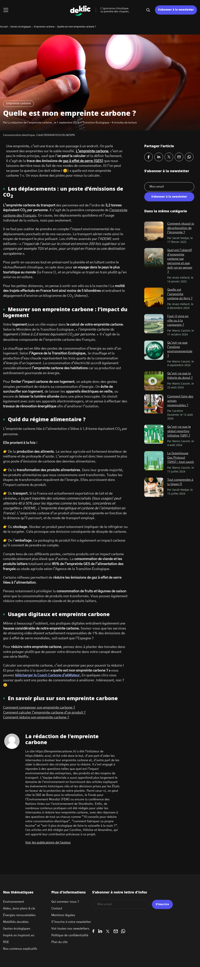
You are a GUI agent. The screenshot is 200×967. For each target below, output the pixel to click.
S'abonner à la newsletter (169, 196)
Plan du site (59, 942)
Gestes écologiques (16, 928)
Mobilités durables (16, 921)
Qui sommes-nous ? (65, 901)
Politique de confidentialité (69, 935)
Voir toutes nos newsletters (70, 928)
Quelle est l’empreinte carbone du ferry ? (180, 294)
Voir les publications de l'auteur (48, 842)
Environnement (13, 901)
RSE (6, 942)
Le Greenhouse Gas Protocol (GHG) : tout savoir (180, 457)
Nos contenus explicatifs (20, 948)
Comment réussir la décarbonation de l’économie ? (180, 228)
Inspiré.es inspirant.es (18, 935)
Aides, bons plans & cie (19, 908)
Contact (56, 908)
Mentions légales (63, 915)
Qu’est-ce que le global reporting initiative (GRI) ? (179, 431)
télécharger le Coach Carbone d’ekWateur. (48, 675)
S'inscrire (162, 904)
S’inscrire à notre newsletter (71, 921)
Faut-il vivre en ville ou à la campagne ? (178, 320)
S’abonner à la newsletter (176, 9)
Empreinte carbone (18, 103)
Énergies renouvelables (19, 915)
